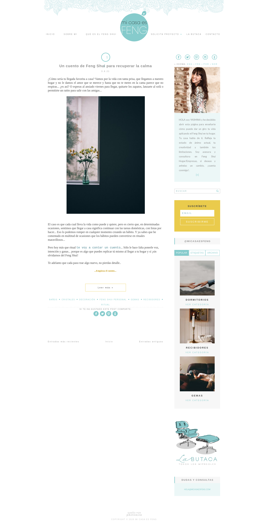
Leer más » (105, 287)
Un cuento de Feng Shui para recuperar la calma (105, 66)
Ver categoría (197, 304)
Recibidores (152, 300)
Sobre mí (70, 34)
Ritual (105, 305)
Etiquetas (197, 253)
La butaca (194, 34)
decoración (87, 300)
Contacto (213, 34)
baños (53, 300)
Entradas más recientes (63, 342)
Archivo (212, 253)
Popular (181, 253)
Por (206, 64)
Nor (215, 64)
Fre (198, 64)
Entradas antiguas (151, 342)
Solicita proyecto (166, 34)
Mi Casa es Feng (146, 519)
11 (105, 62)
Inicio (50, 34)
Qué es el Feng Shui (101, 34)
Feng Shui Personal (113, 300)
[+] (197, 174)
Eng (190, 64)
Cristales (68, 300)
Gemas (135, 300)
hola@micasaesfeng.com (197, 489)
